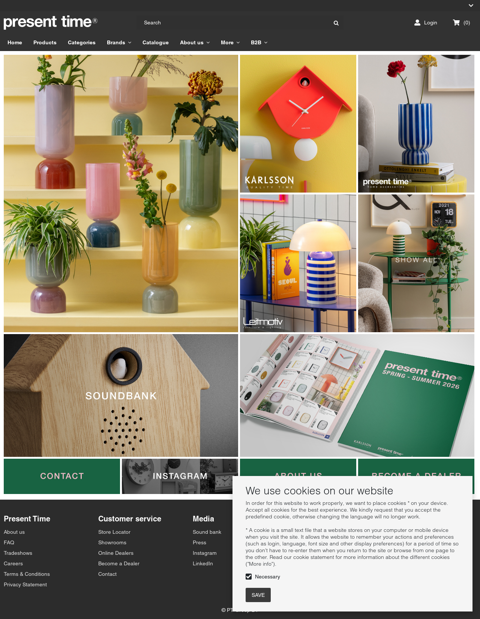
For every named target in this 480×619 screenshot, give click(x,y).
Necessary (267, 577)
